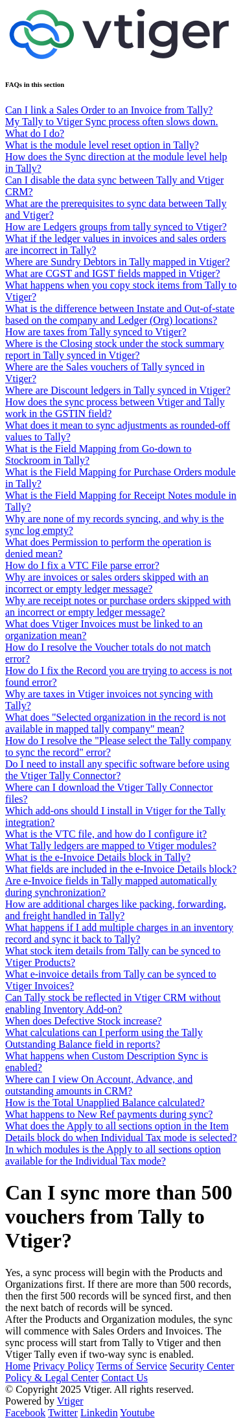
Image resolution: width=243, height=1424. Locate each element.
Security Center (202, 1365)
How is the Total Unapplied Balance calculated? (105, 1102)
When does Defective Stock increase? (83, 1020)
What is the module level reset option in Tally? (102, 145)
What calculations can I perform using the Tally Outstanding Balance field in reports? (104, 1038)
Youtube (137, 1412)
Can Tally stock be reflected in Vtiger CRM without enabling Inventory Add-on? (112, 1003)
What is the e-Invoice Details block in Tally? (98, 857)
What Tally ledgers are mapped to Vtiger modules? (110, 845)
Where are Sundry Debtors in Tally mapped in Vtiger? (117, 261)
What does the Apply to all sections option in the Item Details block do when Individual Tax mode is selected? (121, 1131)
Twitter (63, 1412)
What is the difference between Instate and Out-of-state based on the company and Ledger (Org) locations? (120, 314)
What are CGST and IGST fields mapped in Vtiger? (112, 273)
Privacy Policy (63, 1365)
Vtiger (70, 1400)
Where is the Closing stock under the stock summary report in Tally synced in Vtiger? (114, 349)
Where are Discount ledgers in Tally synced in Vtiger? (118, 390)
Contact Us (124, 1377)
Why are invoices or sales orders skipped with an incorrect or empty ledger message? (107, 583)
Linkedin (99, 1412)
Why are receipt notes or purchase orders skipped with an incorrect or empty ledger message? (118, 606)
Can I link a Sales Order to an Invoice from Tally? (109, 109)
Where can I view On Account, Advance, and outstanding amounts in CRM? (98, 1085)
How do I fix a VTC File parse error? (82, 565)
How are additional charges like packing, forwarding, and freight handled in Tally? (115, 910)
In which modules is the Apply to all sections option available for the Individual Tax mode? (113, 1155)
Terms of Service (132, 1365)
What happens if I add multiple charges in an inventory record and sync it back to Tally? (119, 933)
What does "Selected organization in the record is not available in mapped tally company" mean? (115, 723)
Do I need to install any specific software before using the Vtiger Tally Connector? (117, 769)
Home (17, 1365)
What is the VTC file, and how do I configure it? (106, 833)
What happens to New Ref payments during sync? (109, 1114)
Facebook (25, 1412)
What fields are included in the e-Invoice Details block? (121, 869)
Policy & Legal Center (51, 1377)
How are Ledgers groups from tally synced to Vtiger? (116, 226)
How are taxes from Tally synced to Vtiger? (96, 331)
